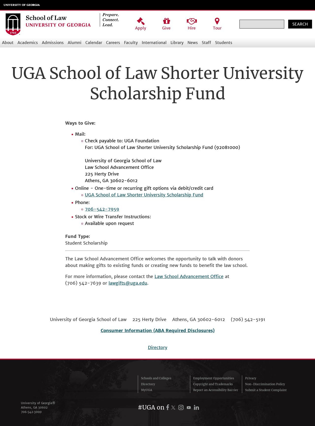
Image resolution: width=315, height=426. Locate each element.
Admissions (53, 42)
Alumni (74, 42)
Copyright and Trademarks (213, 384)
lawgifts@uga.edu (128, 283)
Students (223, 42)
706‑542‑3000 (31, 412)
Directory (157, 347)
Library (177, 42)
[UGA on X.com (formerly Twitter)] (174, 407)
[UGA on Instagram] (181, 407)
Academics (27, 42)
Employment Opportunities (213, 378)
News (193, 42)
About (8, 42)
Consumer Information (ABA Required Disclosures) (158, 330)
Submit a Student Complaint (266, 390)
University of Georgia (22, 5)
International (154, 42)
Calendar (93, 42)
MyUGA (146, 390)
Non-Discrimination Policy (265, 384)
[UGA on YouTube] (189, 407)
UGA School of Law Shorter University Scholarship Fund (144, 195)
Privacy (250, 378)
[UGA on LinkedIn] (196, 407)
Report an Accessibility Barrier (215, 390)
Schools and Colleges (156, 378)
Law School (167, 276)
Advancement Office (201, 276)
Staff (206, 42)
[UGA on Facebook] (168, 407)
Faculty (131, 42)
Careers (113, 42)
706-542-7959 (102, 209)
